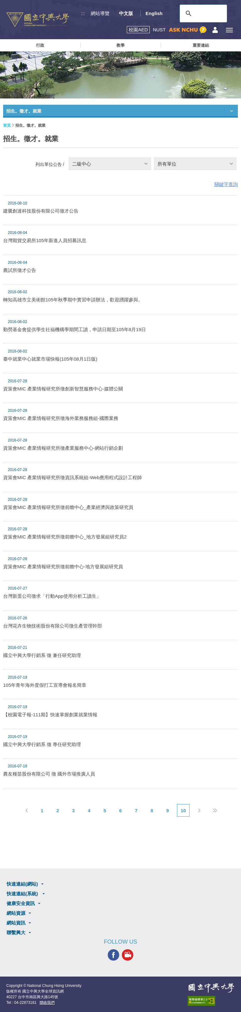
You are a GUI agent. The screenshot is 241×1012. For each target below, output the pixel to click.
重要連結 (201, 45)
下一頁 (199, 810)
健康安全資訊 (21, 903)
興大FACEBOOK (113, 955)
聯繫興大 (16, 932)
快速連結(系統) (23, 893)
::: (83, 13)
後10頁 (214, 810)
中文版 (126, 13)
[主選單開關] (229, 29)
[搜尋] (202, 13)
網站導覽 (100, 13)
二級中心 (81, 164)
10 (183, 810)
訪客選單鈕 (215, 29)
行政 (40, 45)
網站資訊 (16, 922)
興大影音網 (127, 955)
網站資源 (16, 913)
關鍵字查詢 (226, 184)
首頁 (7, 125)
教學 (120, 45)
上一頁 (26, 810)
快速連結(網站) (22, 884)
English (154, 13)
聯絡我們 (47, 1002)
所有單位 (167, 164)
